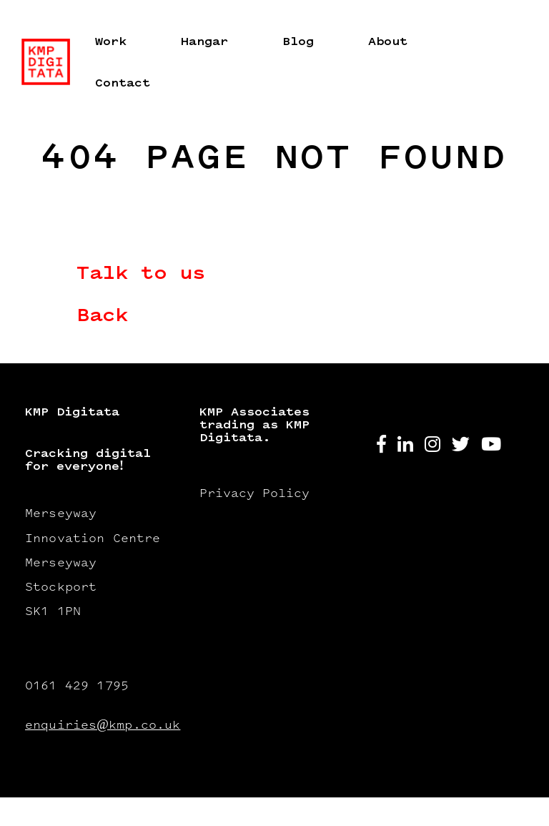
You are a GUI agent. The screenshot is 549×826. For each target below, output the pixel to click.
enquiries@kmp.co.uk (98, 726)
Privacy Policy (254, 494)
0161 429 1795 (77, 686)
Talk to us (140, 274)
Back (102, 316)
